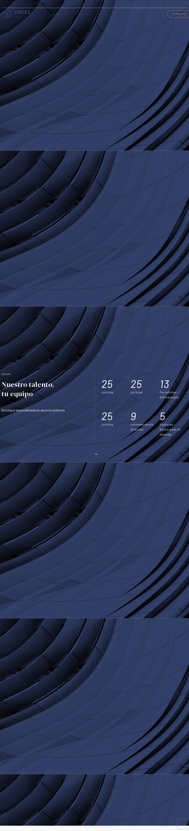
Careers (154, 13)
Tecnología (103, 13)
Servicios (121, 14)
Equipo (138, 13)
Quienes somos (61, 13)
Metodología (84, 13)
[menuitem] (183, 4)
